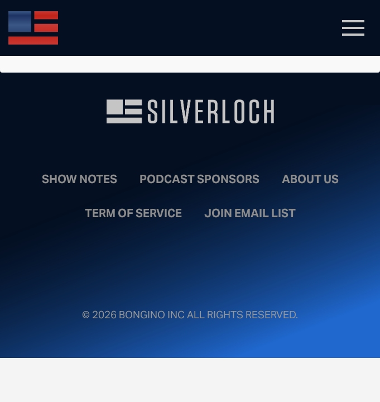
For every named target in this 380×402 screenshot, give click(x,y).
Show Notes (79, 179)
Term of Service (133, 213)
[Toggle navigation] (353, 28)
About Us (310, 179)
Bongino (89, 28)
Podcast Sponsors (199, 179)
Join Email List (250, 213)
